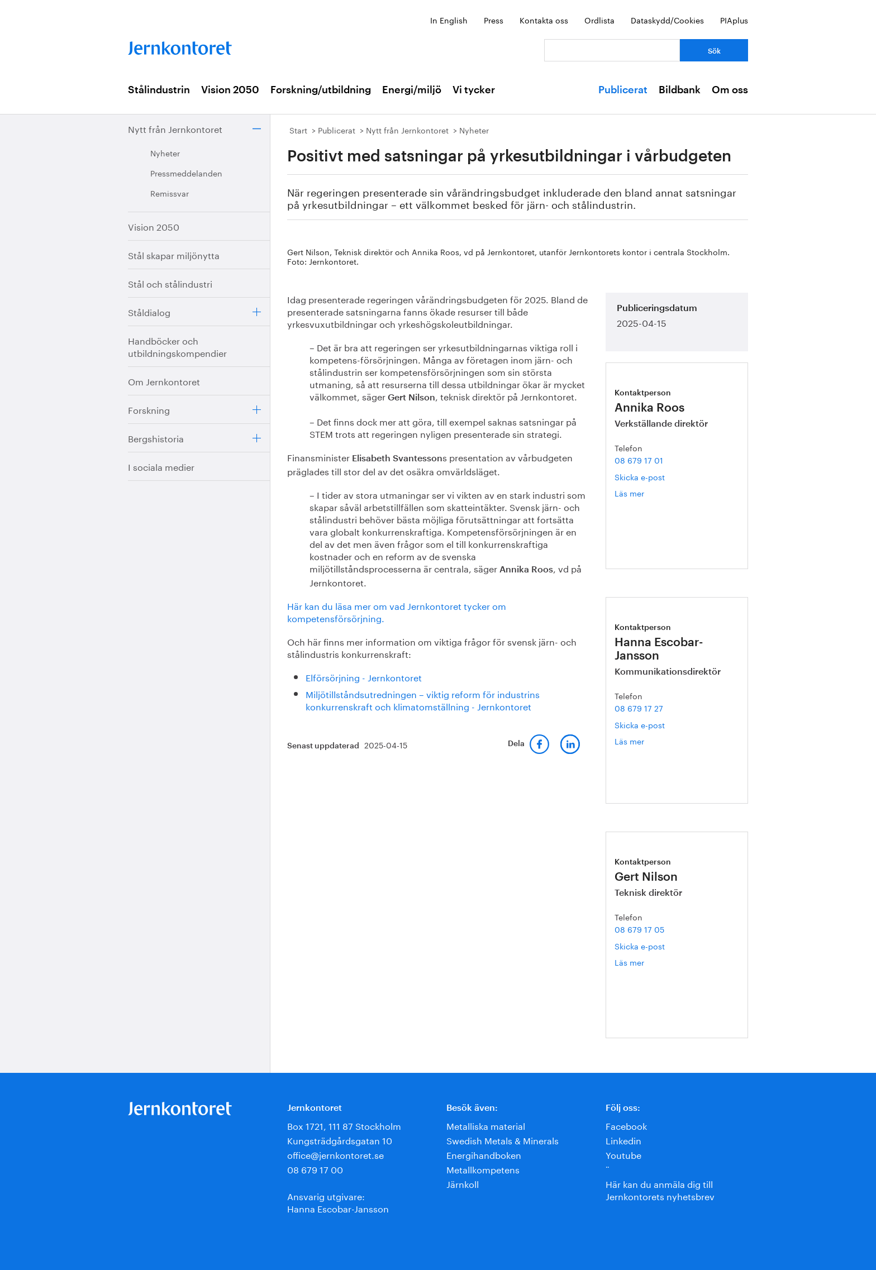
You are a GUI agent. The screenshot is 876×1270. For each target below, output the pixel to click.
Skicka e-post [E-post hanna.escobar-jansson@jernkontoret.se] (640, 724)
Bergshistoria (156, 438)
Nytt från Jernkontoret (175, 128)
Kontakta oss (544, 19)
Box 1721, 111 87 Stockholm (344, 1125)
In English (449, 19)
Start (298, 129)
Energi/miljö (411, 90)
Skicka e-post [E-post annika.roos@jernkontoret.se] (640, 476)
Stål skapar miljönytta (174, 254)
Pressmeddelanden (186, 172)
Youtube (623, 1154)
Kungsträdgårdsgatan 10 (339, 1140)
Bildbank (680, 90)
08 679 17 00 (315, 1169)
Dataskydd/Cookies (667, 19)
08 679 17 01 (639, 459)
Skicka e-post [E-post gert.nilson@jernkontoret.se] (640, 945)
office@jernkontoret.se (335, 1154)
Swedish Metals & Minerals (502, 1140)
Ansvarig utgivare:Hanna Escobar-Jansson (338, 1201)
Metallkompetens (483, 1169)
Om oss (730, 90)
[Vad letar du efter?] (612, 50)
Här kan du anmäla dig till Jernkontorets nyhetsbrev (660, 1189)
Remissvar (169, 193)
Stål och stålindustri (170, 283)
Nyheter (165, 152)
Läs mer (642, 493)
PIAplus (734, 19)
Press (493, 19)
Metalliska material (485, 1125)
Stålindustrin (159, 90)
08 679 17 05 (639, 929)
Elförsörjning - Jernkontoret (364, 677)
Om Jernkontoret (164, 381)
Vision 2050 (230, 90)
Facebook (626, 1125)
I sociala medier (161, 466)
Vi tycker (474, 90)
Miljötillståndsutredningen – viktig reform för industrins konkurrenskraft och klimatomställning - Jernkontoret (423, 699)
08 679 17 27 (639, 707)
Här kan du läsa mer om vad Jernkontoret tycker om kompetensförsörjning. (396, 611)
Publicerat (623, 90)
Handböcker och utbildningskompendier (177, 346)
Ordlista (599, 19)
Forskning (149, 409)
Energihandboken (483, 1154)
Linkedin (623, 1140)
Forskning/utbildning (320, 90)
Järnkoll (462, 1183)
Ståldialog (149, 311)
